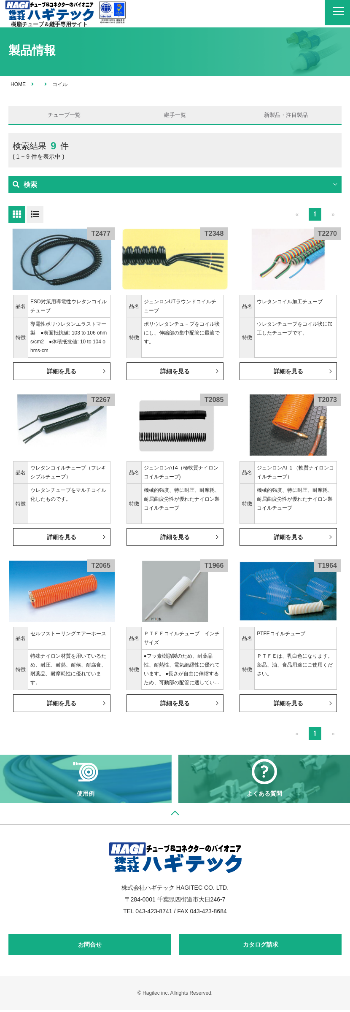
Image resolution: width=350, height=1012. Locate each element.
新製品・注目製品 (286, 115)
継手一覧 (175, 115)
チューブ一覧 (64, 115)
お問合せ (90, 946)
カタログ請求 (260, 946)
